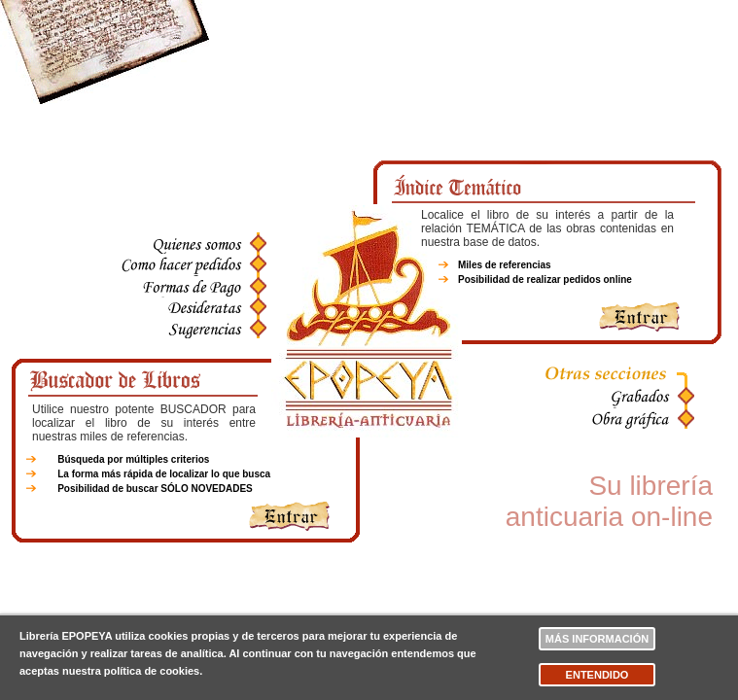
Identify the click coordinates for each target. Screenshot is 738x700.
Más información (597, 639)
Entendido (597, 675)
